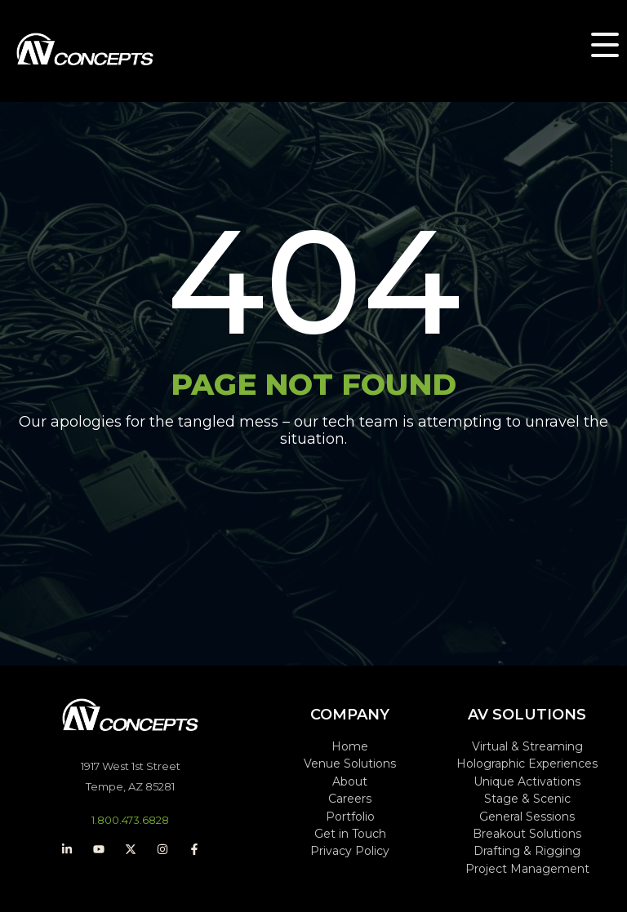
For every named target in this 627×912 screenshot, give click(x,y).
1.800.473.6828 (130, 819)
